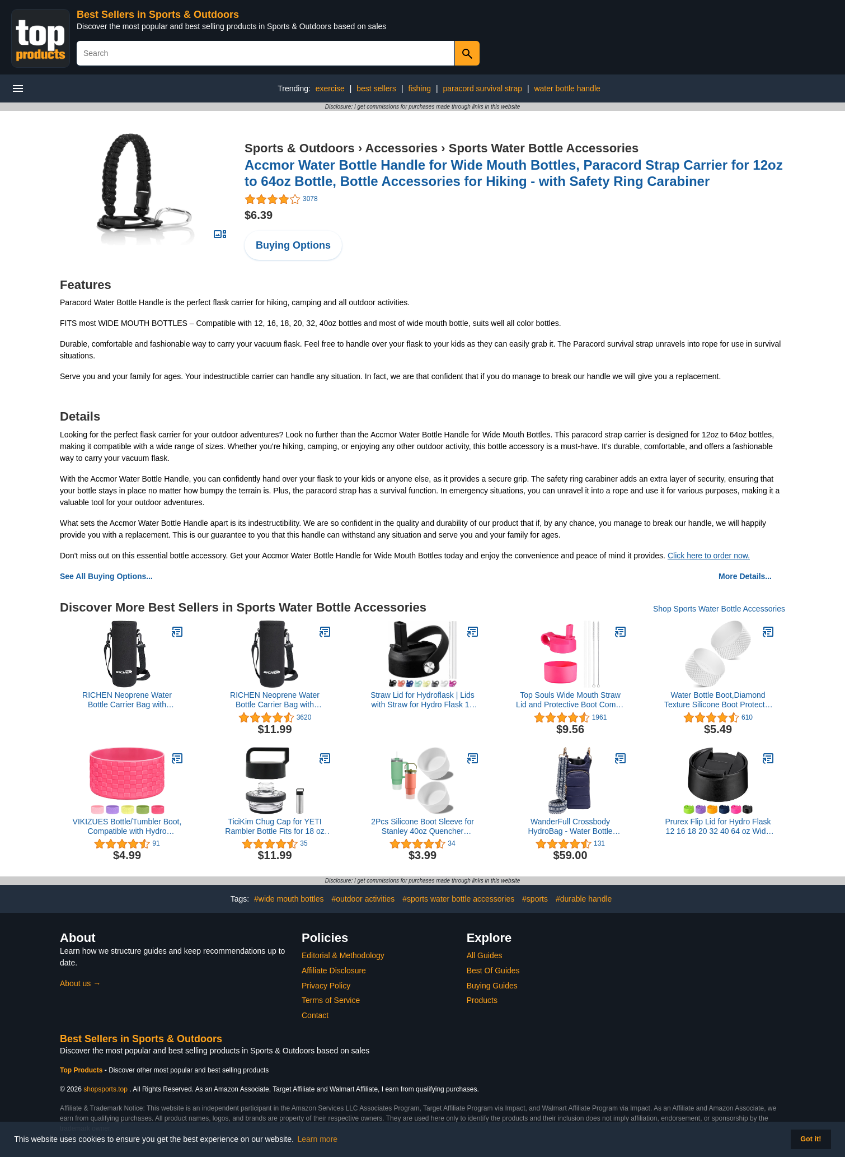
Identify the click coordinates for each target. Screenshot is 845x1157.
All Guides (485, 955)
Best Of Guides (493, 970)
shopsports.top (105, 1089)
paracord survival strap (482, 88)
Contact (315, 1015)
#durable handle (584, 898)
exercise (330, 88)
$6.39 (259, 215)
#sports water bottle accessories (458, 898)
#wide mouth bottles (289, 898)
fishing (420, 88)
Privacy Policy (326, 985)
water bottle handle (567, 88)
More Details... (745, 576)
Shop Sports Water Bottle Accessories (719, 608)
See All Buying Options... (106, 576)
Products (482, 1000)
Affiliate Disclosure (334, 970)
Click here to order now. (709, 555)
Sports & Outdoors (300, 148)
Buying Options (293, 245)
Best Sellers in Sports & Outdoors (158, 14)
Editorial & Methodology (343, 955)
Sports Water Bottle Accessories (544, 148)
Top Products (82, 1070)
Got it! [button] (810, 1139)
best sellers (376, 88)
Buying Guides (492, 985)
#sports (535, 898)
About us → (80, 983)
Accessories (401, 148)
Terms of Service (331, 1000)
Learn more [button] (318, 1139)
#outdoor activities (363, 898)
